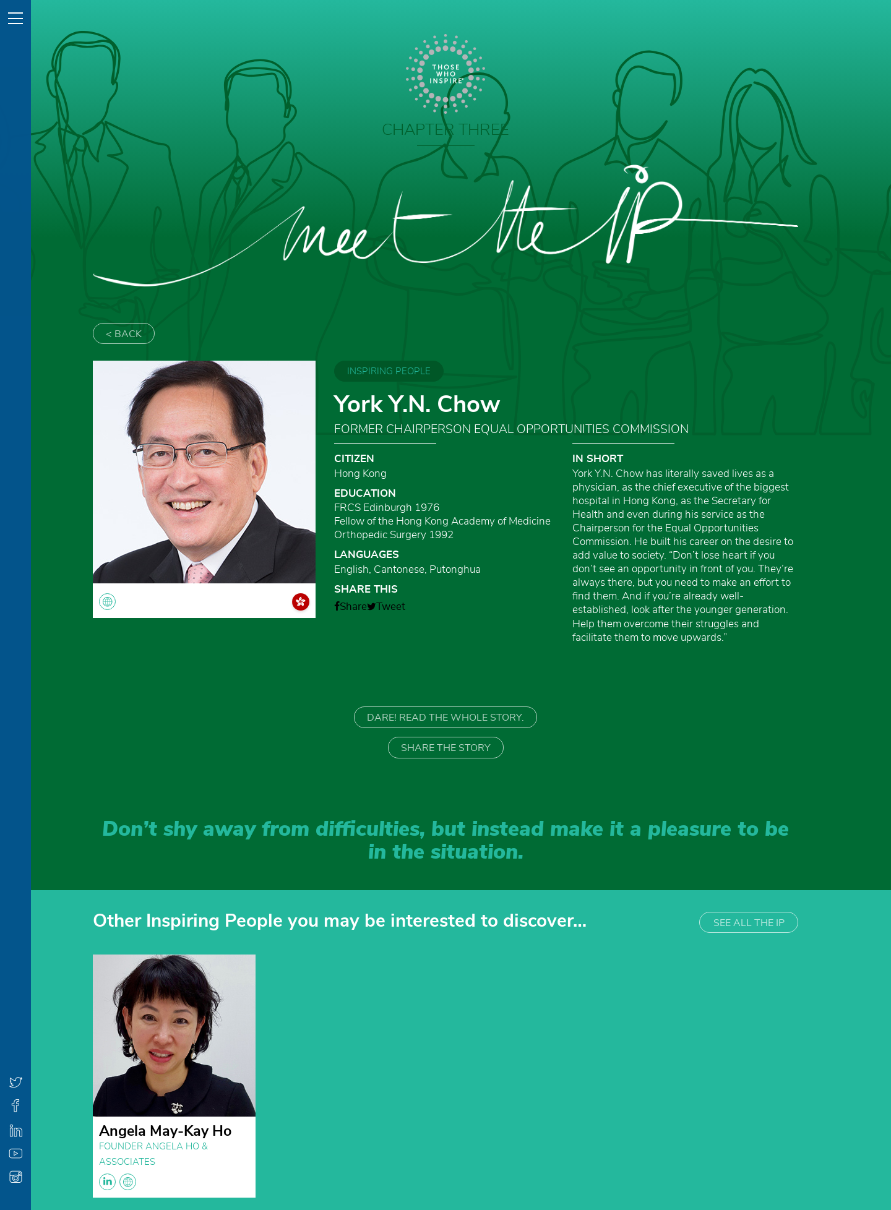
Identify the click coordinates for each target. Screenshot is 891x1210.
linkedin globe (117, 1182)
